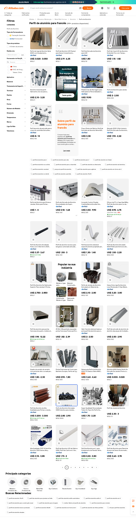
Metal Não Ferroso (61, 19)
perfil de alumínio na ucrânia (40, 164)
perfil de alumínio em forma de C (111, 169)
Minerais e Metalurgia (44, 19)
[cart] (108, 8)
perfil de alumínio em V (113, 498)
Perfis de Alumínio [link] (85, 19)
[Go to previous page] (62, 467)
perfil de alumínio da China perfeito (91, 508)
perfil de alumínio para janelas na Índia (39, 498)
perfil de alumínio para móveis (100, 503)
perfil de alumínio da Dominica (115, 164)
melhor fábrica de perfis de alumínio (74, 503)
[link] (133, 501)
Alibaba (31, 19)
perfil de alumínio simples (15, 512)
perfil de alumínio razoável (40, 169)
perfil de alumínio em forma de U (65, 508)
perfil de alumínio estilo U (92, 498)
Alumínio (73, 19)
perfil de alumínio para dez (60, 160)
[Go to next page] (96, 467)
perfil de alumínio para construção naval (20, 503)
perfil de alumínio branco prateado (18, 508)
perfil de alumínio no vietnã (40, 174)
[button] (80, 8)
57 (92, 467)
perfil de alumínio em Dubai (102, 160)
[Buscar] (87, 8)
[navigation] (16, 243)
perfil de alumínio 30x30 (42, 508)
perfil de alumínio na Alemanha (90, 164)
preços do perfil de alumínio (62, 169)
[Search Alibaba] (53, 8)
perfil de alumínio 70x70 (83, 174)
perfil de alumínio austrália (62, 174)
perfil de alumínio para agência (85, 169)
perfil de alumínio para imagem (47, 503)
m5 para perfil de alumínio (116, 508)
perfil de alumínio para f (81, 160)
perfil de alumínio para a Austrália (65, 164)
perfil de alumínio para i (39, 160)
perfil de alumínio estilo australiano (68, 498)
